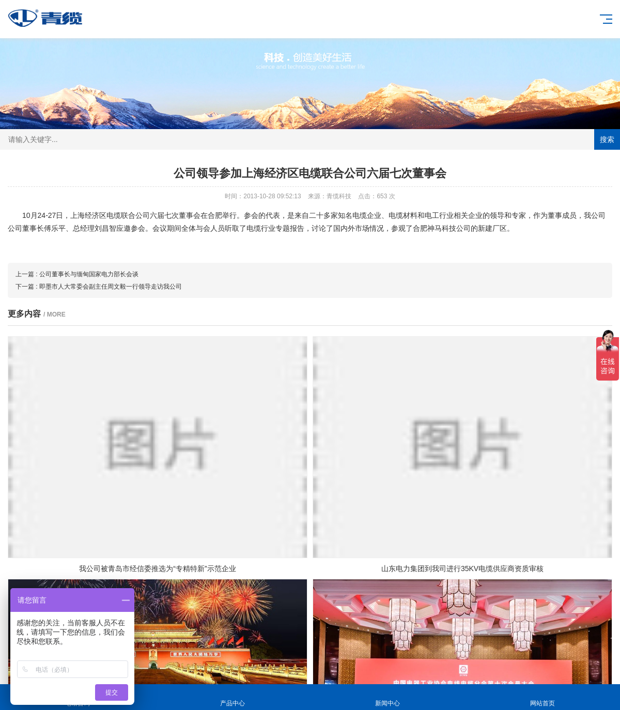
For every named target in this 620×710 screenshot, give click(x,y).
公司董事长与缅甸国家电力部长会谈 (88, 274)
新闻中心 (387, 697)
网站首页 (542, 697)
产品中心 (232, 697)
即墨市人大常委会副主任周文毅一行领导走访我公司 (110, 286)
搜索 (607, 139)
